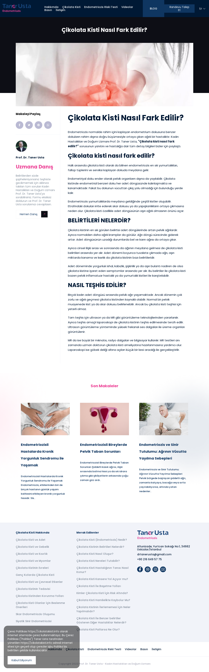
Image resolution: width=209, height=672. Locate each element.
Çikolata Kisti (71, 7)
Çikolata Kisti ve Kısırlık (32, 555)
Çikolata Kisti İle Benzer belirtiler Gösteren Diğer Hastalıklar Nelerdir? (101, 621)
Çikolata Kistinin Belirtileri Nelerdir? (100, 548)
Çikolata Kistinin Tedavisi (33, 590)
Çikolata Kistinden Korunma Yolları (40, 597)
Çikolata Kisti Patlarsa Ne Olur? (98, 630)
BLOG (153, 8)
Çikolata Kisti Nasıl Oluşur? (94, 555)
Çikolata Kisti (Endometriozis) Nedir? (101, 541)
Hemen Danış (34, 214)
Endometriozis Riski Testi (101, 7)
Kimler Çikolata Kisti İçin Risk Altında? (102, 594)
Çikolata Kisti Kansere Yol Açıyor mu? (102, 580)
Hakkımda (51, 7)
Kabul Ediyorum (22, 660)
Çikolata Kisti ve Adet (30, 541)
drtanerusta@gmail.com (154, 555)
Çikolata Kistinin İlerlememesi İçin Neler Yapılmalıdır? (103, 610)
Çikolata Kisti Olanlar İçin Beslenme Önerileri (40, 606)
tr (202, 8)
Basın (48, 10)
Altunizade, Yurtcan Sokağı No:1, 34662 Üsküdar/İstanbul (163, 549)
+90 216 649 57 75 (149, 560)
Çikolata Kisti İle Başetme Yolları (98, 587)
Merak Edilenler (87, 533)
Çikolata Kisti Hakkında (32, 533)
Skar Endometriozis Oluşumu (35, 615)
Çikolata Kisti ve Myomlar (33, 562)
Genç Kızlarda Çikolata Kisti (35, 576)
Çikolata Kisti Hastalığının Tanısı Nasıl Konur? (102, 571)
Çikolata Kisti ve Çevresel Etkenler (39, 583)
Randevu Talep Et (179, 8)
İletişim (60, 10)
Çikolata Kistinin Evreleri (32, 569)
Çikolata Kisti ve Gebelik (32, 548)
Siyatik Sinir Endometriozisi (33, 622)
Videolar (127, 7)
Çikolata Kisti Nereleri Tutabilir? (98, 562)
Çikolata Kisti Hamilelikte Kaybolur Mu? (103, 601)
